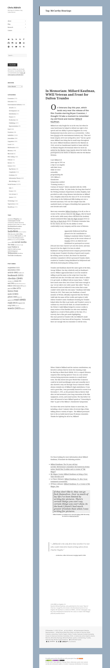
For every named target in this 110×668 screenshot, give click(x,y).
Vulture (79, 514)
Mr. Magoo (76, 214)
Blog (9, 24)
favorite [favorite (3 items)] (23, 283)
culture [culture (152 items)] (16, 222)
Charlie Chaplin (62, 634)
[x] (48, 641)
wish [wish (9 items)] (22, 308)
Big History (12, 169)
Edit (10, 188)
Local (9, 144)
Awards (11, 108)
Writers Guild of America (61, 639)
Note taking (11, 157)
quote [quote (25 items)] (10, 300)
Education (11, 101)
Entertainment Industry (15, 104)
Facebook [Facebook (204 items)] (11, 226)
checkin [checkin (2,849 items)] (15, 278)
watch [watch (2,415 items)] (14, 308)
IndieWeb (10, 135)
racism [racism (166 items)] (22, 239)
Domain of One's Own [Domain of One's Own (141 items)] (13, 224)
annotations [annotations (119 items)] (10, 219)
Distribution (12, 114)
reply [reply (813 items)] (12, 303)
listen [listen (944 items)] (13, 291)
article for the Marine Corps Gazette (63, 150)
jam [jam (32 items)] (10, 288)
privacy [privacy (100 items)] (13, 239)
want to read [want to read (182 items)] (11, 249)
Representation (13, 126)
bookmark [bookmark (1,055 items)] (15, 275)
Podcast (10, 160)
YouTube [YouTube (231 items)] (11, 255)
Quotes (11, 197)
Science (10, 166)
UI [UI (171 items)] (18, 247)
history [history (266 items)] (10, 228)
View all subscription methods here (16, 73)
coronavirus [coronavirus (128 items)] (11, 222)
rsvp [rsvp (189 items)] (11, 305)
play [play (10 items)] (20, 297)
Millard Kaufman (72, 211)
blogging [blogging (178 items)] (16, 219)
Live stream (12, 194)
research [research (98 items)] (10, 242)
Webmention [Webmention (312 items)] (12, 253)
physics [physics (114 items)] (22, 237)
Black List (73, 632)
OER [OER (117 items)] (25, 236)
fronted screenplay (88, 634)
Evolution (12, 175)
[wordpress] (65, 641)
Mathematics (11, 147)
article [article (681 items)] (13, 272)
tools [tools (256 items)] (9, 247)
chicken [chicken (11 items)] (11, 281)
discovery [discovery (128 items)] (21, 222)
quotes (75, 638)
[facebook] (46, 641)
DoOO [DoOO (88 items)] (21, 224)
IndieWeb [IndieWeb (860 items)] (13, 231)
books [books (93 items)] (20, 218)
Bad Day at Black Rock (58, 221)
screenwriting (81, 638)
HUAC (71, 636)
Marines (48, 638)
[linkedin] (60, 641)
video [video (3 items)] (17, 305)
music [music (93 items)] (22, 236)
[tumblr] (58, 641)
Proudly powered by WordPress (55, 658)
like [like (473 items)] (17, 288)
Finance (11, 117)
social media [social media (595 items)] (21, 242)
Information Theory (15, 178)
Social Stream (12, 184)
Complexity (12, 172)
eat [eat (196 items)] (11, 283)
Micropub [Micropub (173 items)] (18, 236)
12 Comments (72, 641)
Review (10, 163)
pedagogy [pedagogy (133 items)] (17, 237)
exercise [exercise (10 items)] (17, 283)
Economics (11, 98)
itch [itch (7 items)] (24, 286)
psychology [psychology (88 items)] (18, 239)
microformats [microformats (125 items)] (11, 236)
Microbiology (13, 181)
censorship (54, 634)
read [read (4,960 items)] (20, 299)
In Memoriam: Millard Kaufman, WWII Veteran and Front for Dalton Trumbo (70, 94)
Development (13, 111)
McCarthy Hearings (56, 638)
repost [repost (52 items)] (21, 303)
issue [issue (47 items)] (20, 286)
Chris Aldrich (14, 7)
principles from (75, 658)
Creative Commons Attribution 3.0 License (75, 664)
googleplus (52, 641)
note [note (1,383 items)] (13, 294)
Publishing (12, 123)
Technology (11, 201)
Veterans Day (49, 639)
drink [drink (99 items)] (17, 281)
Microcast (10, 154)
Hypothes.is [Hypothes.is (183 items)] (16, 228)
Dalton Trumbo (72, 634)
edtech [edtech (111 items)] (24, 224)
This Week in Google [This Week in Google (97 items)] (19, 244)
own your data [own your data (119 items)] (11, 237)
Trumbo (67, 241)
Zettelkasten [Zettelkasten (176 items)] (18, 255)
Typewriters (11, 204)
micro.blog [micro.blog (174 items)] (19, 234)
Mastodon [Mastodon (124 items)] (13, 234)
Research (10, 27)
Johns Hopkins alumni (88, 636)
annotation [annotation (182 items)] (14, 270)
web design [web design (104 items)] (18, 249)
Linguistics (11, 141)
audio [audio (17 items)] (21, 272)
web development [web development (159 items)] (13, 251)
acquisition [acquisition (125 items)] (14, 268)
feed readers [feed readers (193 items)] (18, 226)
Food (9, 129)
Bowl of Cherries (74, 516)
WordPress (11, 207)
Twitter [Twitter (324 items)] (14, 247)
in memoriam (77, 636)
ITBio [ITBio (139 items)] (9, 234)
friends (56, 135)
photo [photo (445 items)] (12, 297)
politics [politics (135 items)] (10, 239)
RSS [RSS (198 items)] (13, 242)
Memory (10, 150)
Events (11, 191)
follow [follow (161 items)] (12, 286)
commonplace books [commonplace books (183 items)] (14, 221)
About (9, 21)
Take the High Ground (75, 219)
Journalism (11, 138)
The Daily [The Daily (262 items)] (11, 245)
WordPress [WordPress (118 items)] (20, 253)
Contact (10, 30)
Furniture (10, 132)
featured (79, 634)
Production (12, 120)
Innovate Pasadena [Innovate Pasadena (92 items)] (22, 231)
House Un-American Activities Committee (57, 636)
